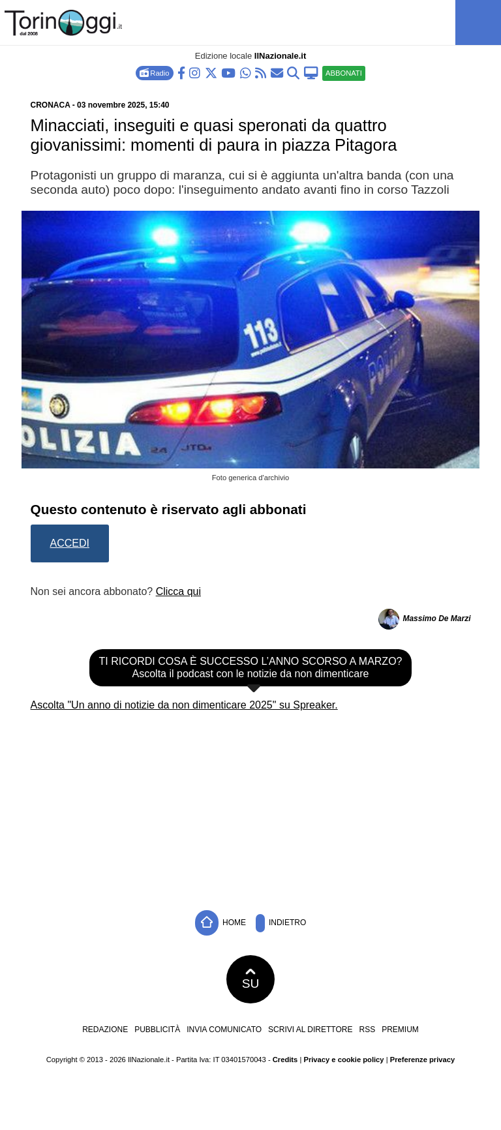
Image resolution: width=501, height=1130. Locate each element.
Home (220, 923)
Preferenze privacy (422, 1059)
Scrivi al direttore (310, 1029)
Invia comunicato (224, 1029)
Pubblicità (157, 1029)
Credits (285, 1059)
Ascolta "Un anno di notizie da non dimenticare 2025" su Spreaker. (184, 704)
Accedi (69, 543)
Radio (154, 73)
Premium (400, 1029)
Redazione (105, 1029)
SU (251, 979)
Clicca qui (178, 591)
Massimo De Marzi (436, 618)
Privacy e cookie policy (343, 1059)
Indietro (281, 923)
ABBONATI (344, 73)
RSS (367, 1029)
